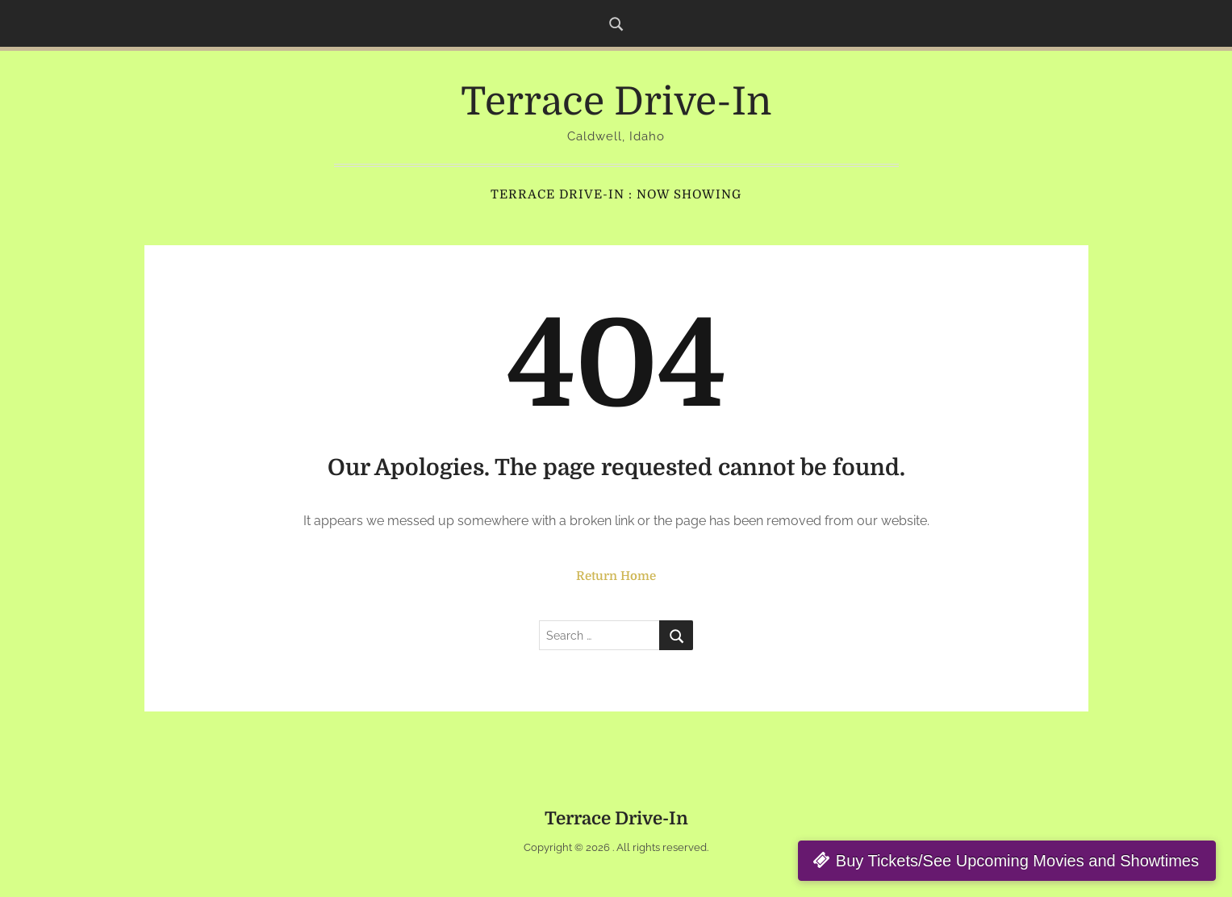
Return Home (616, 576)
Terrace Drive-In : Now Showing (616, 194)
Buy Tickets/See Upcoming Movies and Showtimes (1017, 861)
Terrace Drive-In (616, 102)
